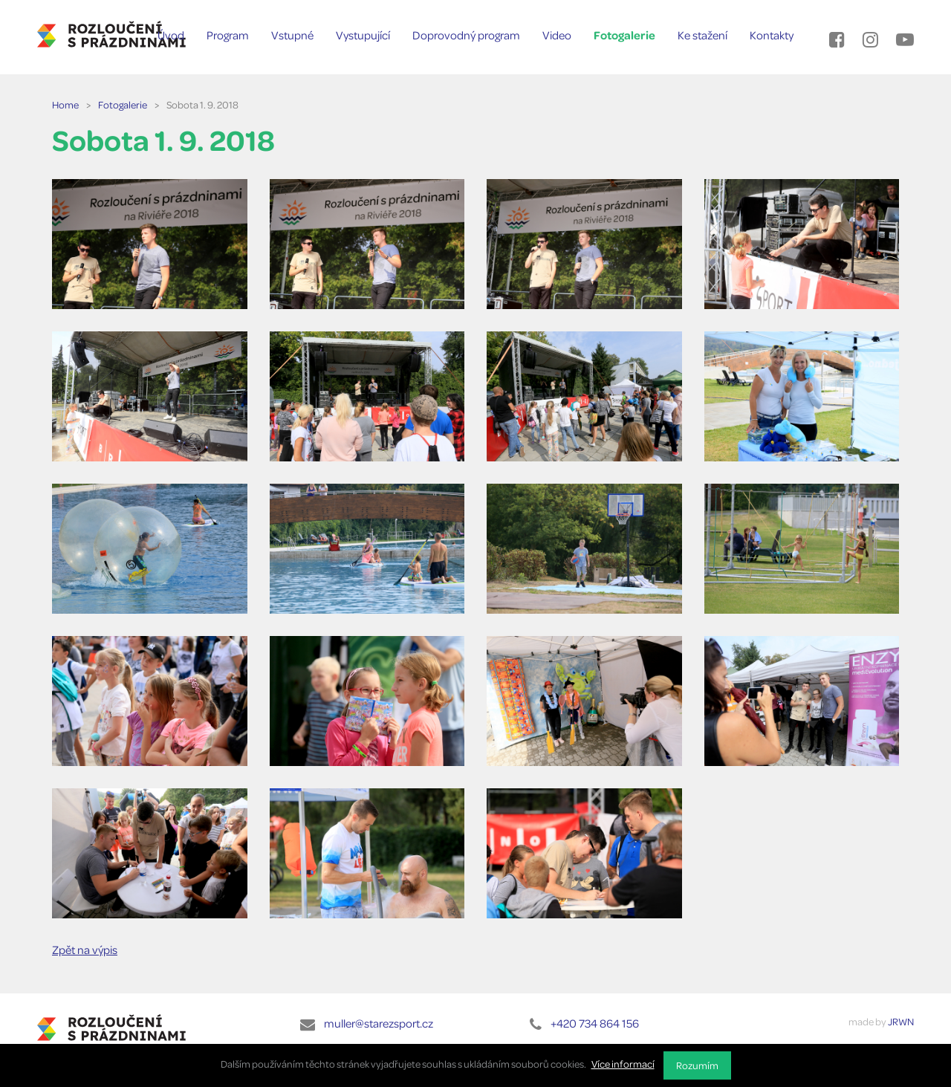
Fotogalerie (122, 104)
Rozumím (697, 1065)
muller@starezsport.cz (378, 1023)
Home (65, 104)
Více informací (623, 1064)
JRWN (901, 1021)
